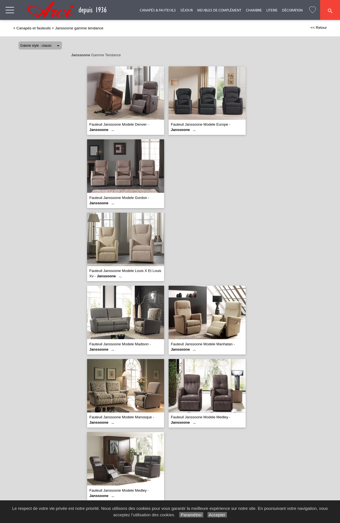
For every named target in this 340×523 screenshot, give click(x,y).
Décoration (292, 10)
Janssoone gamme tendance (79, 28)
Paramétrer (191, 514)
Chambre (254, 10)
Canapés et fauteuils (34, 28)
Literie (272, 10)
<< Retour (318, 27)
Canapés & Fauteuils (158, 10)
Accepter (217, 514)
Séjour (186, 10)
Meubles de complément (219, 10)
